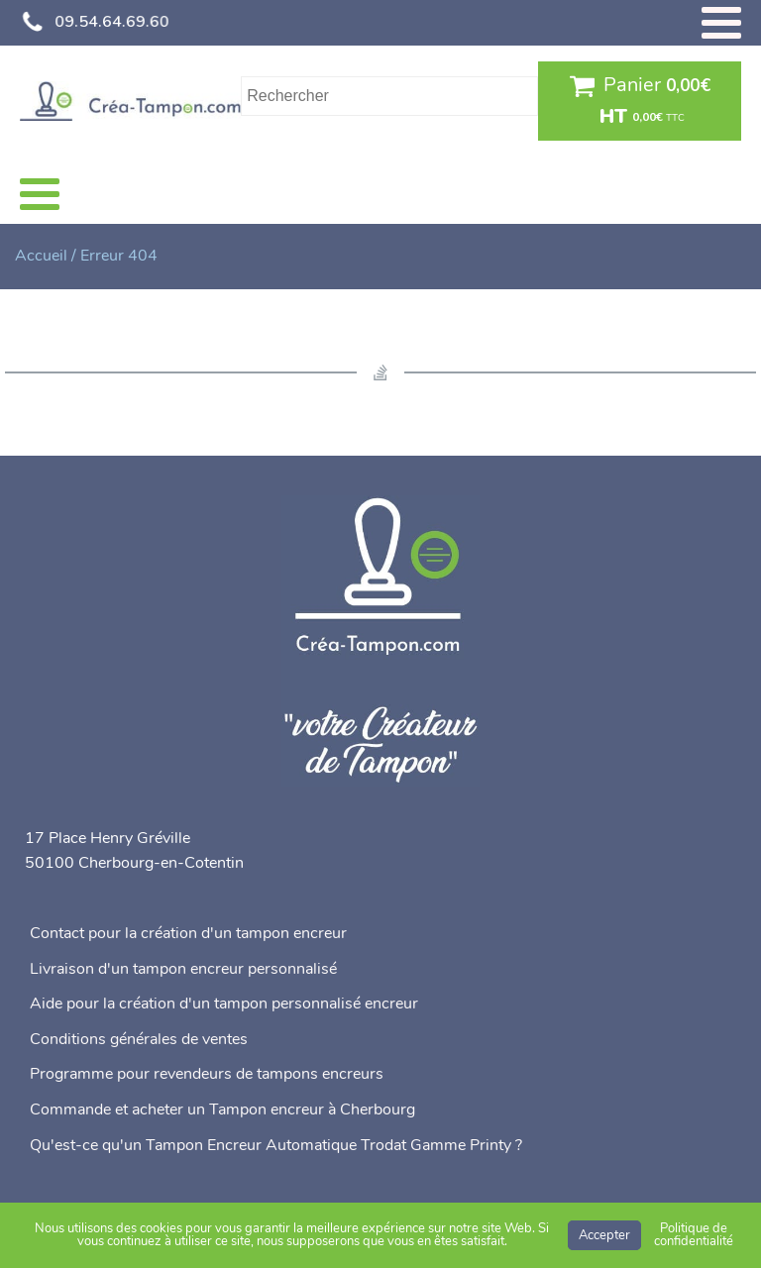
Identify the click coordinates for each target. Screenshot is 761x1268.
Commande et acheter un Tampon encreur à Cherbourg (222, 1109)
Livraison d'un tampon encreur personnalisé (183, 969)
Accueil (41, 255)
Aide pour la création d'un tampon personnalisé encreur (224, 1003)
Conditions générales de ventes (139, 1039)
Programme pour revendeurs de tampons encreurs (206, 1074)
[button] (639, 101)
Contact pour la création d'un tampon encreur (188, 933)
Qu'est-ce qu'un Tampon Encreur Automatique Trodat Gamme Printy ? (276, 1145)
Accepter (604, 1235)
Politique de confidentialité (693, 1234)
